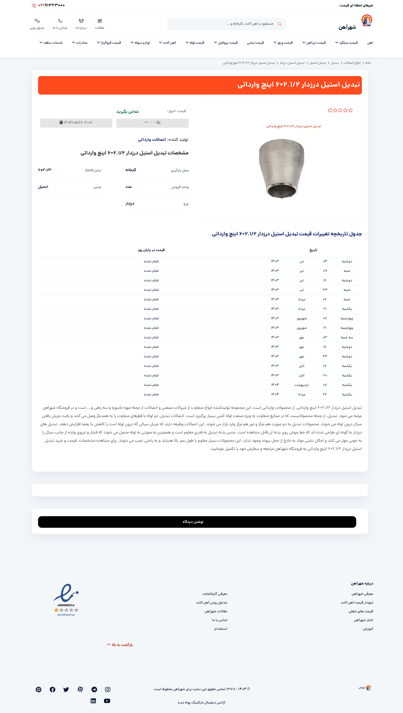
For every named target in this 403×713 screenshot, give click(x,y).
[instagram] (110, 686)
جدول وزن (37, 23)
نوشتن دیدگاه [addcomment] (195, 518)
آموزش (368, 626)
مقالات (101, 23)
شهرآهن (344, 25)
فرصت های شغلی (361, 609)
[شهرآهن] (364, 23)
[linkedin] (51, 686)
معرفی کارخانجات (215, 591)
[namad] (66, 597)
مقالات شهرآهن (216, 609)
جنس (97, 184)
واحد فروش (180, 184)
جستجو (279, 23)
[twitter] (84, 686)
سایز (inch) (93, 168)
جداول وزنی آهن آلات (211, 600)
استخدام (220, 626)
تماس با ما (60, 23)
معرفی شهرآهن (362, 591)
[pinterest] (67, 686)
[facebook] (76, 686)
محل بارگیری (180, 168)
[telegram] (101, 686)
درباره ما (82, 23)
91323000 (47, 6)
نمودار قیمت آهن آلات (357, 600)
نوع (186, 201)
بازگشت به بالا (119, 642)
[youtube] (58, 686)
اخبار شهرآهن (363, 617)
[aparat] (93, 686)
